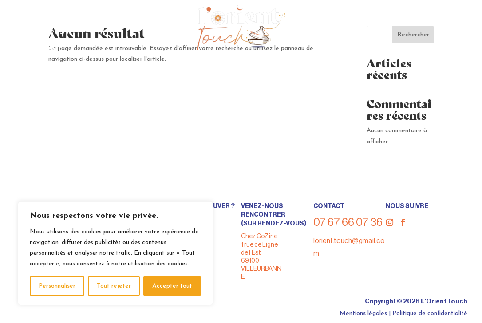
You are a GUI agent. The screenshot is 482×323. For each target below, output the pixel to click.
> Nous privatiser (57, 24)
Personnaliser (57, 286)
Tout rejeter (114, 286)
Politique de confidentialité (429, 313)
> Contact (43, 48)
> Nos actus (46, 40)
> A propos (44, 32)
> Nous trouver (53, 16)
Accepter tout (172, 286)
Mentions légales (363, 313)
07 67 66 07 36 (426, 15)
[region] (115, 253)
